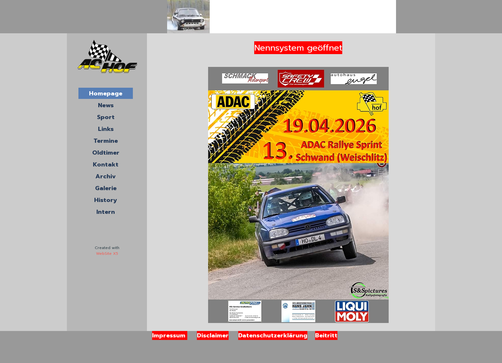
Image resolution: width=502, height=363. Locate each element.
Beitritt (326, 335)
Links (106, 129)
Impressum (169, 335)
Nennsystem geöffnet (298, 47)
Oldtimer (105, 152)
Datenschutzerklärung (272, 335)
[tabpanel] (107, 250)
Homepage (105, 93)
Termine (105, 140)
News (106, 105)
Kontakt (105, 164)
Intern (105, 211)
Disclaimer (213, 335)
